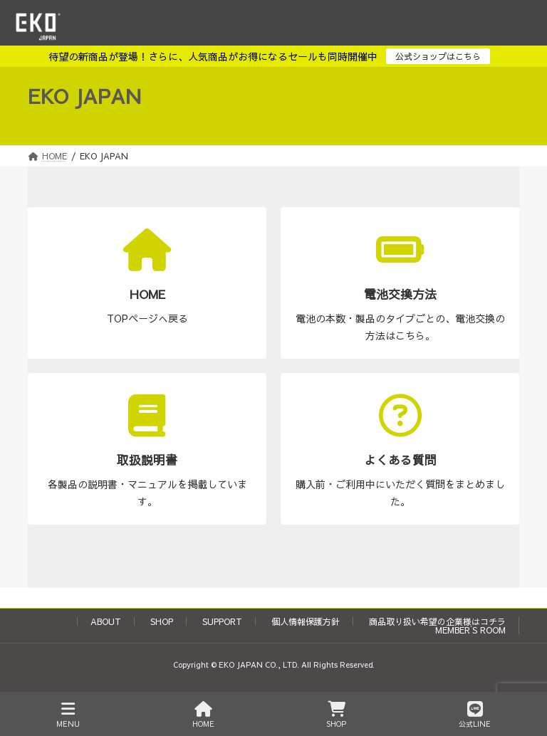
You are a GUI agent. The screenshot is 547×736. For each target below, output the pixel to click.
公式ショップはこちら (438, 56)
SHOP (161, 621)
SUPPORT (222, 621)
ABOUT (105, 621)
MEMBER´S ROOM (470, 630)
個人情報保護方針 (305, 621)
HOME (203, 715)
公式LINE (475, 715)
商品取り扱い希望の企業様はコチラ (437, 621)
